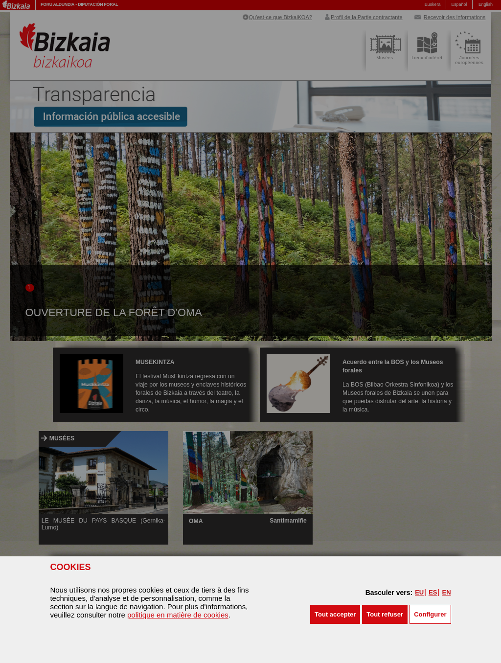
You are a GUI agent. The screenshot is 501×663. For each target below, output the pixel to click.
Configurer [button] (430, 614)
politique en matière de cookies (177, 615)
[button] (335, 614)
